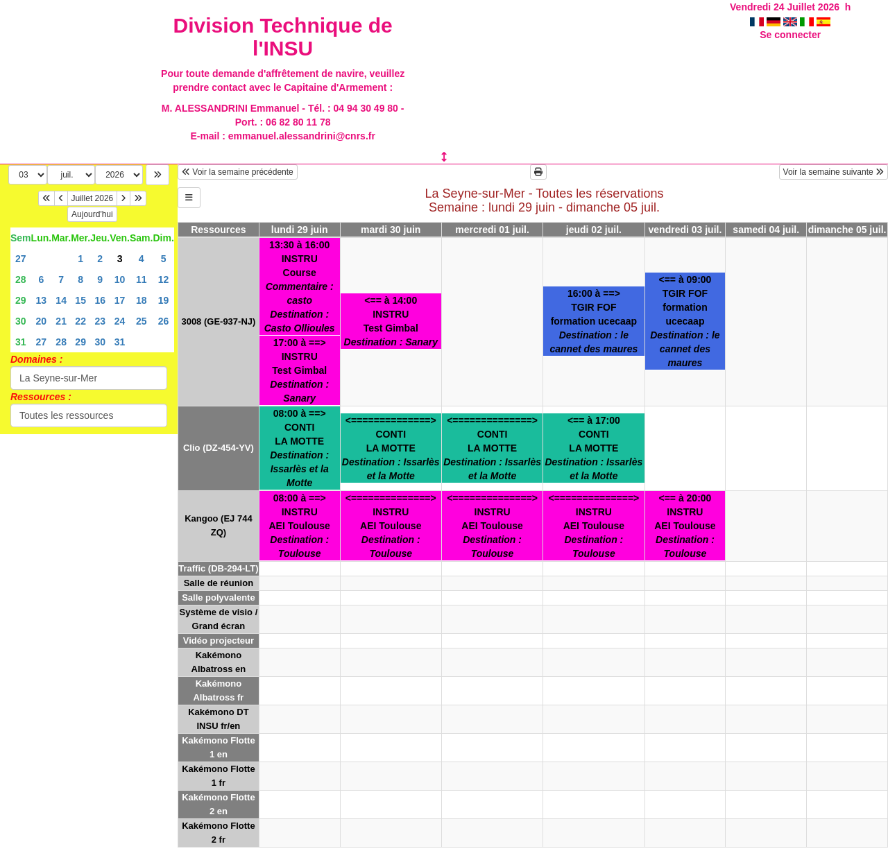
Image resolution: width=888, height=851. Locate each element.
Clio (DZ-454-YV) (218, 447)
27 (20, 258)
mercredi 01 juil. (492, 229)
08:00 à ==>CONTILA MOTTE (299, 448)
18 (141, 300)
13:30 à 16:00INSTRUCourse (299, 286)
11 (141, 279)
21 (61, 321)
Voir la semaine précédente (237, 172)
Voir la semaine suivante (833, 172)
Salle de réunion (218, 583)
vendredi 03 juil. (685, 229)
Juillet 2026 (92, 198)
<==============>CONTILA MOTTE (391, 448)
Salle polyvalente (218, 597)
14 (61, 300)
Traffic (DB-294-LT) (218, 568)
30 (20, 321)
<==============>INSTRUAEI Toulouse (390, 525)
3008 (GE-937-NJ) (218, 321)
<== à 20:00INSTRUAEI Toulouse (684, 525)
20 (41, 321)
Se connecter (790, 34)
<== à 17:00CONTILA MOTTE (593, 448)
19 (163, 300)
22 (80, 321)
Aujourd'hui (92, 214)
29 (20, 300)
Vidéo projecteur (218, 640)
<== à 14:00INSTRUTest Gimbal (391, 321)
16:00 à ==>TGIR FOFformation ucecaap (593, 321)
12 (163, 279)
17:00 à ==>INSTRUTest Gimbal (299, 370)
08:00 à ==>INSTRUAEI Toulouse (299, 525)
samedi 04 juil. (766, 229)
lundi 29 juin (299, 229)
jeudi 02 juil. (594, 229)
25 (141, 321)
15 (80, 300)
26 (163, 321)
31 (20, 341)
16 (99, 300)
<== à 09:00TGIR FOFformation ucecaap (684, 321)
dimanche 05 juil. (847, 229)
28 (20, 279)
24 (120, 321)
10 (120, 279)
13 (41, 300)
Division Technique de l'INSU (283, 37)
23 (99, 321)
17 (120, 300)
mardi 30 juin (390, 229)
